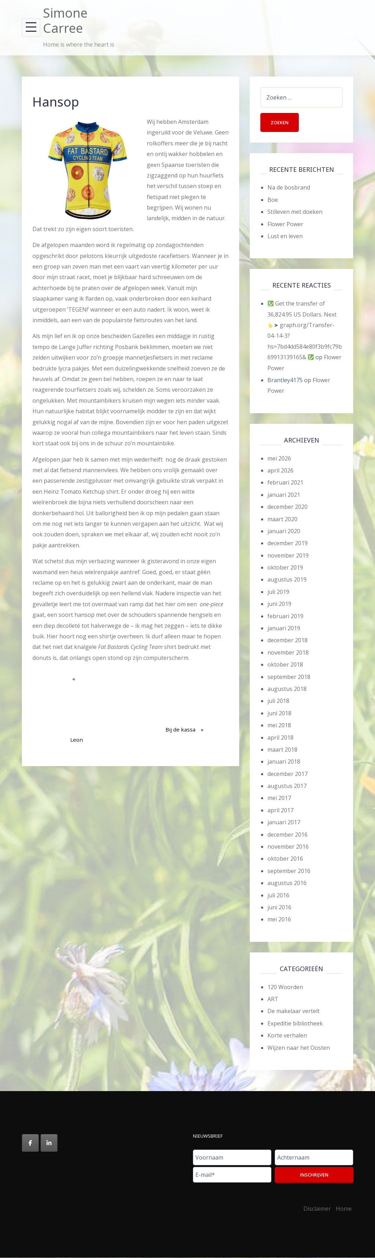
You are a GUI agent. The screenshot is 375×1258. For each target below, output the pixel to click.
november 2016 (288, 847)
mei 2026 (279, 459)
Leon (76, 713)
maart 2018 (282, 750)
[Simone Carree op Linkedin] (49, 1143)
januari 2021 (283, 495)
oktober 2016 (285, 859)
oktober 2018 (285, 665)
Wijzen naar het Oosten (298, 1048)
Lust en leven (285, 236)
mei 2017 (279, 798)
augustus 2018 (287, 689)
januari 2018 (283, 762)
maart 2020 (282, 519)
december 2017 (287, 774)
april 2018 (280, 738)
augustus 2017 (287, 786)
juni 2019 (279, 604)
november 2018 (288, 653)
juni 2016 (279, 907)
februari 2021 (285, 483)
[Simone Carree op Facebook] (30, 1143)
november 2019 (288, 556)
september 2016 (288, 871)
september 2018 (288, 677)
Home (344, 1209)
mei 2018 (279, 725)
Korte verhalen (287, 1036)
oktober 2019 (285, 568)
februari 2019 (285, 616)
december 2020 (287, 507)
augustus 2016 (287, 883)
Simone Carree (65, 20)
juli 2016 (278, 895)
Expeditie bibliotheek (295, 1024)
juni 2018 (279, 713)
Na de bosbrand (288, 188)
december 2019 (287, 543)
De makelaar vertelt (293, 1012)
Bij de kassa (184, 703)
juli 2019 (278, 592)
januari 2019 (283, 628)
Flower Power (285, 224)
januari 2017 (283, 822)
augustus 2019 (287, 580)
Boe (272, 200)
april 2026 (280, 471)
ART (272, 999)
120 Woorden (285, 987)
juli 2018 (278, 701)
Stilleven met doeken (294, 212)
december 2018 (287, 641)
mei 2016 (279, 920)
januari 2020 (283, 531)
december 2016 (287, 835)
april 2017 (280, 810)
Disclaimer (317, 1209)
